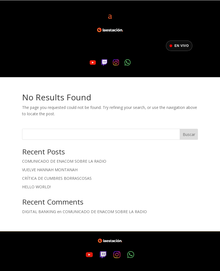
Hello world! (36, 186)
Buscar (189, 134)
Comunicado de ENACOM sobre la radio (64, 161)
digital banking (39, 211)
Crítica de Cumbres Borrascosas (57, 178)
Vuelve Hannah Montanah (50, 169)
